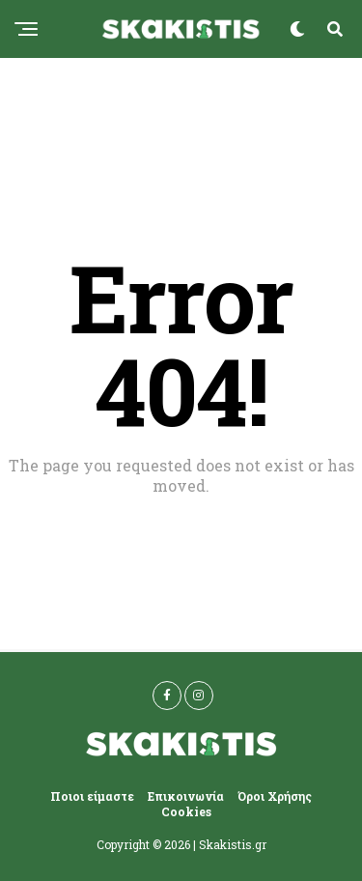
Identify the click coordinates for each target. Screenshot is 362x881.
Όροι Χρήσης (274, 796)
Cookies (186, 811)
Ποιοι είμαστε (92, 796)
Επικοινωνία (186, 796)
